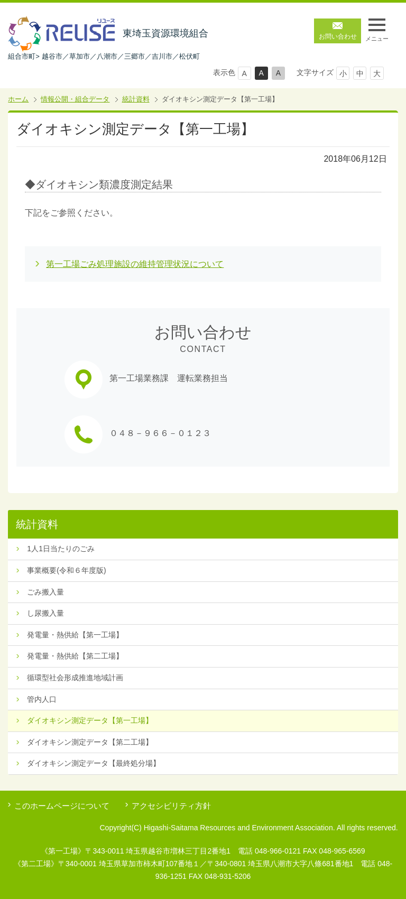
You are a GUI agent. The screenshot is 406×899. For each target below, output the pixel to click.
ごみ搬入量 (45, 592)
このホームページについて (61, 805)
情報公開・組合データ (75, 99)
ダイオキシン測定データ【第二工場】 (90, 742)
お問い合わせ (338, 36)
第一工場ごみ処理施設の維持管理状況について (135, 263)
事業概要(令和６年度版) (66, 570)
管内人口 (42, 699)
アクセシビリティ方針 (171, 805)
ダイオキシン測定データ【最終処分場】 (93, 763)
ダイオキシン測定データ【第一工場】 (90, 720)
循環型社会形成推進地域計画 (75, 677)
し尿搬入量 (45, 613)
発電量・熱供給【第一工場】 (75, 635)
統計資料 (136, 99)
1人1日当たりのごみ (61, 548)
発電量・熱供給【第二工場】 (75, 656)
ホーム (18, 99)
